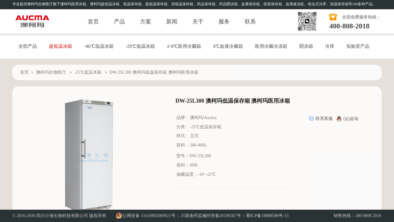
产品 (119, 21)
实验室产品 (357, 46)
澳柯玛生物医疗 (51, 72)
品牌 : (182, 117)
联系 (250, 21)
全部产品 (27, 46)
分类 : (182, 127)
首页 (93, 21)
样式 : (182, 136)
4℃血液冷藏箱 (228, 46)
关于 (197, 21)
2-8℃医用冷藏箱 (184, 46)
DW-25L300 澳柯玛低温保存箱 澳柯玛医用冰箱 (154, 72)
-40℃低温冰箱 (99, 46)
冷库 (329, 46)
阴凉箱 (306, 46)
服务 (224, 21)
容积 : (182, 145)
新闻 (171, 21)
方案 (145, 21)
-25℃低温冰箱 (140, 46)
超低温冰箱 (60, 46)
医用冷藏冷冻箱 (271, 46)
